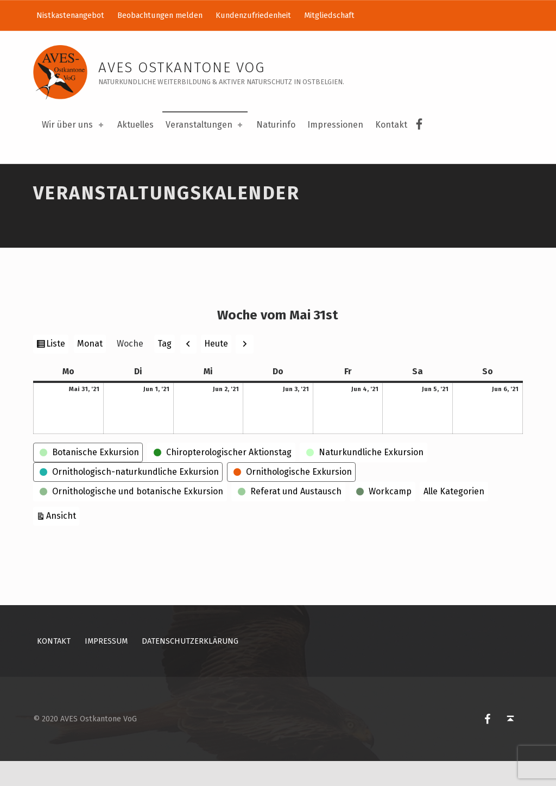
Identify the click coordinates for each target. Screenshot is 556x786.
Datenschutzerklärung (190, 666)
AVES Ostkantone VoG (181, 67)
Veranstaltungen (205, 125)
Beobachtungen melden (160, 15)
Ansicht (62, 539)
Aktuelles (135, 125)
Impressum (106, 666)
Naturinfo (275, 125)
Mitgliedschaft (329, 15)
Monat (90, 369)
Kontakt (391, 125)
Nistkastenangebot (70, 15)
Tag (164, 369)
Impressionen (335, 125)
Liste (57, 370)
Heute (216, 368)
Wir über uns (73, 125)
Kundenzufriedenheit (253, 15)
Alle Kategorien (454, 516)
